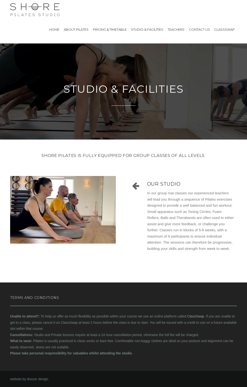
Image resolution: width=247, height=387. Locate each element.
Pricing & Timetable (110, 29)
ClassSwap (224, 29)
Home (54, 29)
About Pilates (76, 29)
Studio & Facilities (147, 29)
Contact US (199, 29)
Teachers (176, 29)
